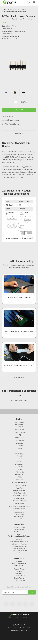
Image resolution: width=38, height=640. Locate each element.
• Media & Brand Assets (19, 563)
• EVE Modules (19, 440)
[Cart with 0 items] (29, 2)
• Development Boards (19, 482)
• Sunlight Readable (19, 432)
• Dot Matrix (19, 469)
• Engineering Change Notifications (20, 506)
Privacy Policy (12, 627)
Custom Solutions (19, 491)
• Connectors (19, 480)
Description (19, 133)
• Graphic (19, 448)
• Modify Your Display (19, 493)
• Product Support (19, 580)
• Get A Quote (19, 573)
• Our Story (19, 539)
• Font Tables (19, 519)
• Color (19, 461)
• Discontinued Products (19, 501)
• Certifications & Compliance (19, 544)
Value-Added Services (12, 124)
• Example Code (19, 514)
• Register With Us (19, 569)
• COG (19, 451)
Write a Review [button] (27, 19)
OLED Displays (19, 454)
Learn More (20, 377)
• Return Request (19, 578)
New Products (19, 422)
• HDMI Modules (20, 438)
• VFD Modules (19, 472)
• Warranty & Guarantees (19, 546)
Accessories (19, 475)
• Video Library (19, 529)
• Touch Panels (19, 488)
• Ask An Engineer (19, 532)
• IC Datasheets (19, 516)
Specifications (14, 36)
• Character (19, 445)
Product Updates (19, 498)
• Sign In (19, 571)
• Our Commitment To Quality (19, 541)
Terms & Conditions (23, 627)
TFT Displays (19, 424)
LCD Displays (19, 443)
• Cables (19, 477)
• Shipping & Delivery (19, 548)
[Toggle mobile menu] (33, 2)
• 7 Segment (20, 466)
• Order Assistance (19, 576)
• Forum (19, 534)
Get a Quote (9, 116)
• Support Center (19, 512)
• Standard (19, 427)
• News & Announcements (19, 551)
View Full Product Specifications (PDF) (19, 238)
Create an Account (20, 400)
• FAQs (19, 553)
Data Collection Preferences (19, 630)
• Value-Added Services (19, 496)
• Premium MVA (19, 429)
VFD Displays (19, 464)
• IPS (19, 435)
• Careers (19, 561)
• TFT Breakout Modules (19, 485)
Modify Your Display (12, 120)
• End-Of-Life (19, 503)
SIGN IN (19, 395)
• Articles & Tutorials (19, 527)
